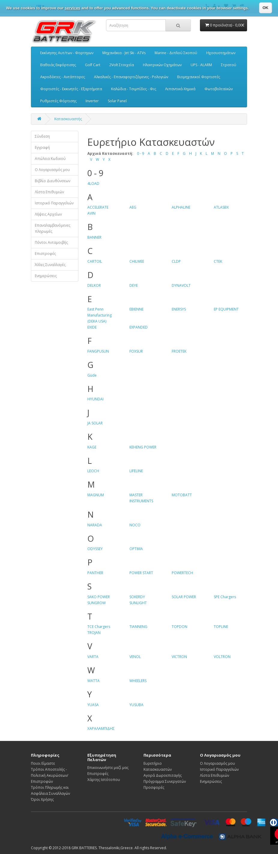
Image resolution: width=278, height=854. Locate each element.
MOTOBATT (182, 494)
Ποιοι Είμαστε (43, 763)
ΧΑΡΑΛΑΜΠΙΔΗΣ (101, 728)
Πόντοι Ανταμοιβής (51, 242)
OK (266, 7)
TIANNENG (138, 626)
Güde (92, 375)
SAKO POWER (98, 596)
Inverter (92, 100)
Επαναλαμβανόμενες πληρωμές (52, 228)
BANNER (94, 237)
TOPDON (179, 626)
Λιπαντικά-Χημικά (180, 88)
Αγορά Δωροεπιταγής (163, 775)
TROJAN (94, 632)
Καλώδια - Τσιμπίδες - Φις (133, 88)
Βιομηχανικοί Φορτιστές (198, 76)
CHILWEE (136, 261)
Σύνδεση (42, 136)
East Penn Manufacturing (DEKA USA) (99, 315)
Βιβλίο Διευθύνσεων (52, 180)
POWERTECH (182, 572)
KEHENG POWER (142, 447)
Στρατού (228, 64)
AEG (132, 207)
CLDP (176, 261)
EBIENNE (136, 309)
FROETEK (179, 351)
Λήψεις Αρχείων (48, 214)
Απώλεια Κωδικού (50, 158)
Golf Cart (92, 64)
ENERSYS (179, 309)
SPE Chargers (225, 596)
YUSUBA (136, 704)
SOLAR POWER (184, 596)
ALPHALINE (181, 207)
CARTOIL (94, 261)
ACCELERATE (97, 207)
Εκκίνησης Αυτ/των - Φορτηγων (66, 52)
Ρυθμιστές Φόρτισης (58, 100)
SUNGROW (96, 602)
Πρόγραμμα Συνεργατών (165, 781)
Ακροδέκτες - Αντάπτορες (62, 76)
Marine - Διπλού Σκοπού (176, 52)
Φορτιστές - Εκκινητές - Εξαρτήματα (71, 88)
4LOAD (93, 183)
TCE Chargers (98, 626)
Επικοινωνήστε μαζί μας (107, 767)
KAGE (91, 447)
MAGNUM (95, 494)
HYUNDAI (95, 399)
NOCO (135, 525)
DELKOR (94, 285)
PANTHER (95, 572)
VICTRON (179, 656)
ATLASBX (221, 207)
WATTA (93, 680)
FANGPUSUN (98, 351)
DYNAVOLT (181, 285)
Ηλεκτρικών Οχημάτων (162, 64)
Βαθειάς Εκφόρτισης (58, 64)
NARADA (94, 525)
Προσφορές (154, 787)
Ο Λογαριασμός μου (52, 169)
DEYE (133, 285)
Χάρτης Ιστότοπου (103, 779)
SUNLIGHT (138, 602)
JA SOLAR (95, 423)
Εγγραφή (42, 147)
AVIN (91, 213)
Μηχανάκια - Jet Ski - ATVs (124, 52)
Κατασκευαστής (68, 118)
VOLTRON (222, 656)
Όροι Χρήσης (42, 799)
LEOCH (93, 470)
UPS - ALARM (201, 64)
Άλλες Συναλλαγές (50, 264)
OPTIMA (136, 548)
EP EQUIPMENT (226, 309)
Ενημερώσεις (46, 275)
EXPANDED (138, 327)
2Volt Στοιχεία (121, 64)
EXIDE (92, 327)
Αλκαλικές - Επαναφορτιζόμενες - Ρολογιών (131, 76)
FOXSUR (136, 351)
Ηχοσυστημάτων (220, 52)
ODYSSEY (95, 548)
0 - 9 (140, 153)
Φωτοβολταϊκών (218, 88)
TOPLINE (221, 626)
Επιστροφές (45, 253)
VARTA (92, 656)
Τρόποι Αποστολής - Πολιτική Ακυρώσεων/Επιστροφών (49, 775)
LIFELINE (136, 470)
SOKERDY (137, 596)
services (72, 8)
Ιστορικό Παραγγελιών (54, 203)
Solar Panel (117, 100)
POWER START (141, 572)
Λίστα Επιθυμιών (49, 191)
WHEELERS (138, 680)
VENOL (135, 656)
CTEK (218, 261)
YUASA (93, 704)
